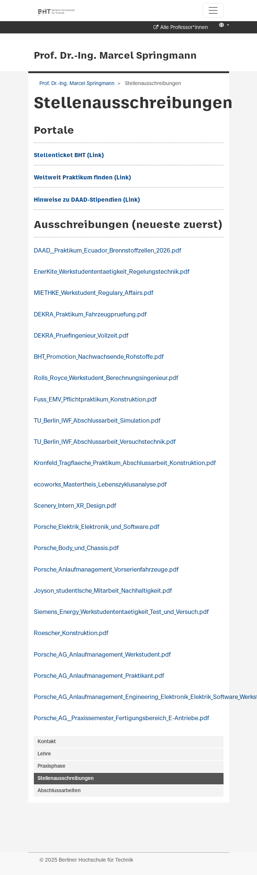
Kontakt (47, 741)
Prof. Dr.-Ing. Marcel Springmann (115, 56)
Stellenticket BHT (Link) (69, 155)
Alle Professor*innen (184, 27)
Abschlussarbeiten (59, 790)
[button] (223, 25)
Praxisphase (51, 766)
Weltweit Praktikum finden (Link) (82, 177)
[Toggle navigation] (213, 10)
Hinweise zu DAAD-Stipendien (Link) (87, 200)
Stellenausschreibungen (66, 778)
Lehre (44, 754)
